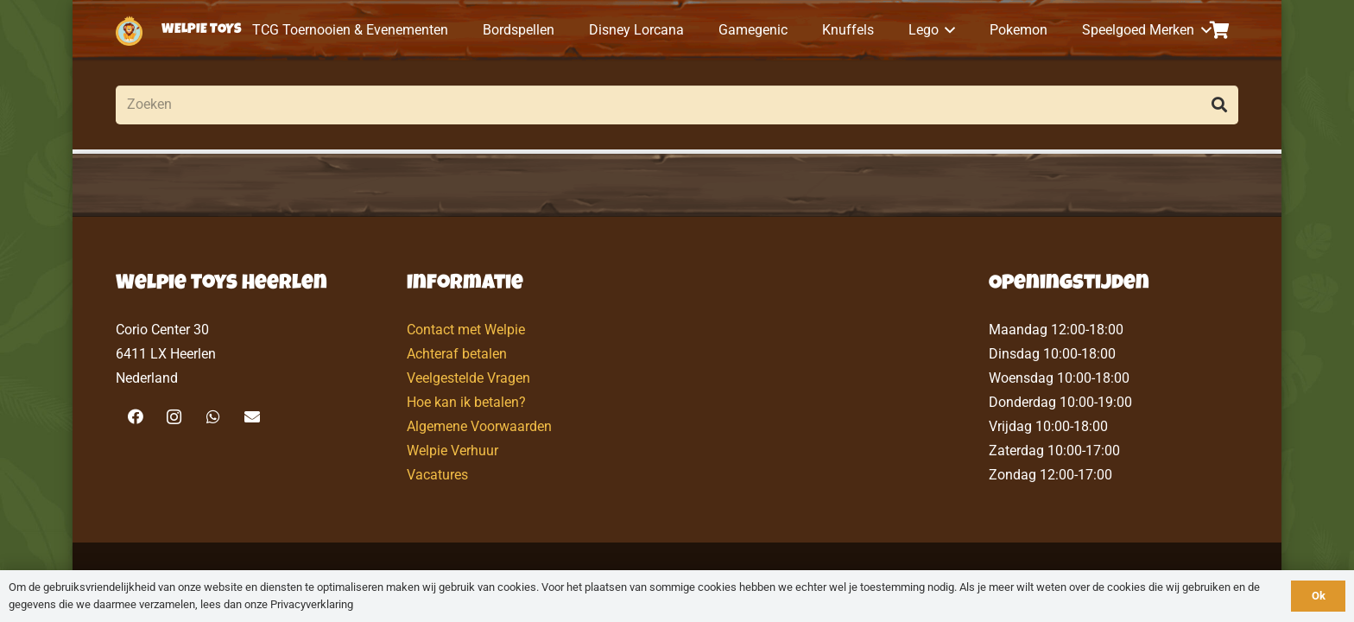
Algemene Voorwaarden (479, 426)
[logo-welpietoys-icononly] (129, 31)
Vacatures (437, 474)
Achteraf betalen (457, 354)
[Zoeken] (677, 105)
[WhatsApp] (212, 416)
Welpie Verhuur (452, 450)
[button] (947, 30)
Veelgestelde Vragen (468, 378)
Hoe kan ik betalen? (466, 402)
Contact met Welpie (466, 329)
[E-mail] (251, 416)
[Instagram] (174, 416)
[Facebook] (135, 416)
